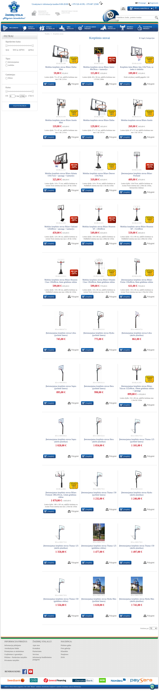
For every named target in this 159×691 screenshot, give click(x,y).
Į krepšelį (50, 84)
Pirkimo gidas (66, 645)
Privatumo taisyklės (11, 660)
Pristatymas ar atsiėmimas (14, 651)
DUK (63, 657)
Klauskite (64, 651)
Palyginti (75, 84)
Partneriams (37, 651)
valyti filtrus (19, 106)
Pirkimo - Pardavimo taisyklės (15, 657)
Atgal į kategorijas (148, 38)
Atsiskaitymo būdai (11, 648)
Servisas (36, 654)
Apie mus (36, 645)
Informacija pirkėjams (12, 645)
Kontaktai (36, 648)
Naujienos (64, 654)
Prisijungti (142, 3)
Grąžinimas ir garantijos (13, 654)
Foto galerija (65, 648)
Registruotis (154, 3)
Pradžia (47, 34)
